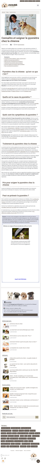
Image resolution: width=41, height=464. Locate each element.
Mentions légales (19, 450)
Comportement (36, 435)
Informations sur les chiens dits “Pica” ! (21, 335)
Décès (28, 446)
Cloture (12, 443)
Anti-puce (27, 430)
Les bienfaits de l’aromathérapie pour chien (22, 330)
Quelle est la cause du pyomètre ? (12, 60)
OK (37, 417)
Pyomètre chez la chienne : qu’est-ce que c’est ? (15, 58)
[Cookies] (3, 460)
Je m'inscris (20, 314)
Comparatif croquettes (6, 430)
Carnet (34, 1)
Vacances (3, 446)
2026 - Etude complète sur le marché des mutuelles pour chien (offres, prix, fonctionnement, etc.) (24, 377)
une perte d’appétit (20, 129)
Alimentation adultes (15, 428)
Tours (8, 438)
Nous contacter (27, 450)
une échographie (10, 151)
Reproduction (4, 435)
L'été (8, 446)
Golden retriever (15, 91)
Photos (26, 1)
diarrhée (17, 128)
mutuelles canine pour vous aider (9, 207)
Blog (7, 12)
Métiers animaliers (26, 443)
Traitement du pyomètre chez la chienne (13, 63)
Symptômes (10, 435)
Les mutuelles (34, 446)
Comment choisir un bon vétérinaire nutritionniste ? (24, 400)
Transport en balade (5, 443)
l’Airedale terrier (27, 91)
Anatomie (17, 435)
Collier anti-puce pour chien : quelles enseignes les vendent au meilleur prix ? (24, 388)
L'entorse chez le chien (16, 323)
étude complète (13, 221)
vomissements (11, 128)
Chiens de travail (22, 438)
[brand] (9, 5)
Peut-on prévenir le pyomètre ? (11, 66)
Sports (29, 435)
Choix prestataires (35, 443)
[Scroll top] (38, 461)
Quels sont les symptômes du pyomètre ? (13, 61)
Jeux (26, 435)
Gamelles (31, 441)
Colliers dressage (14, 438)
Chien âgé (37, 433)
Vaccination (15, 430)
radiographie (23, 151)
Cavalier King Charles (6, 91)
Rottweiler (33, 89)
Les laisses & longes (19, 441)
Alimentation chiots (6, 428)
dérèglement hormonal (17, 78)
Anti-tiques (32, 430)
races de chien (10, 88)
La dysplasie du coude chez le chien (20, 348)
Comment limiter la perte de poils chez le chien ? (23, 341)
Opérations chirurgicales (23, 433)
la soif (32, 128)
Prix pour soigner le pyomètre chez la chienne (14, 64)
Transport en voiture (14, 446)
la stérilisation (36, 199)
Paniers (3, 441)
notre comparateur (31, 221)
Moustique (3, 433)
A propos (12, 450)
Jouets (21, 435)
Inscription (22, 1)
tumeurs (3, 202)
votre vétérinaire (13, 138)
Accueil (3, 12)
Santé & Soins (13, 12)
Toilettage (9, 433)
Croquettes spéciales (26, 428)
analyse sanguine (35, 151)
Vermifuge (21, 430)
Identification (23, 446)
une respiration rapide (25, 131)
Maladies (14, 433)
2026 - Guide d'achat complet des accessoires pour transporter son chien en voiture (24, 406)
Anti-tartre (31, 433)
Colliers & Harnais (9, 441)
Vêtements (18, 443)
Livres (30, 1)
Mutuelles (38, 1)
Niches (26, 441)
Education (3, 438)
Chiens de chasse (31, 438)
